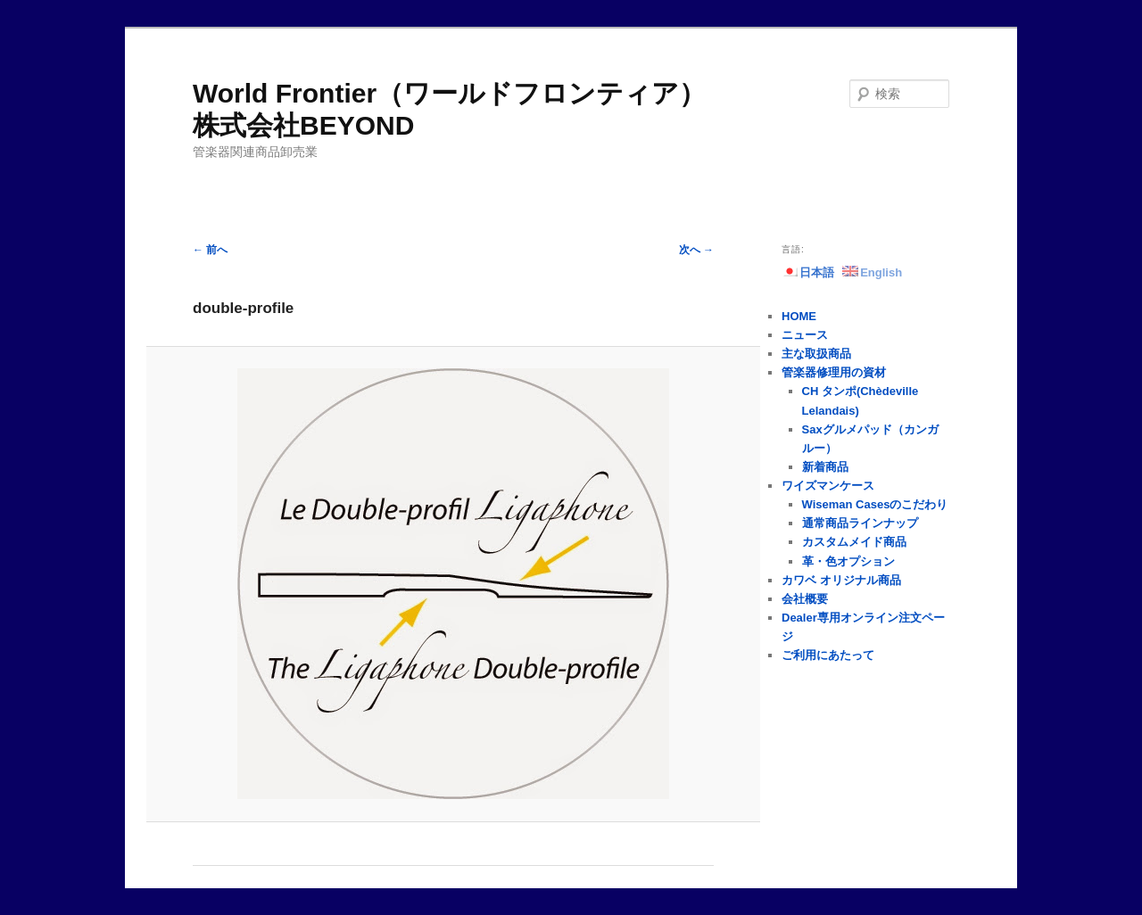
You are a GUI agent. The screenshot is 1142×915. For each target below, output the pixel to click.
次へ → (696, 249)
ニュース (805, 335)
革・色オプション (848, 561)
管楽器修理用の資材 (834, 372)
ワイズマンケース (828, 485)
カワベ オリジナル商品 (841, 580)
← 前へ (210, 249)
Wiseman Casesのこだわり (875, 504)
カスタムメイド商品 (854, 541)
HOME (799, 316)
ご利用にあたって (828, 655)
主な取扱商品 (816, 353)
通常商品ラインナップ (860, 523)
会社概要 (805, 599)
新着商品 (825, 467)
